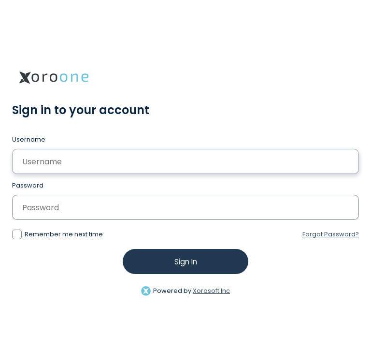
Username (28, 139)
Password (27, 185)
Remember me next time (64, 234)
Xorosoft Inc (211, 291)
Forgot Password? (330, 234)
